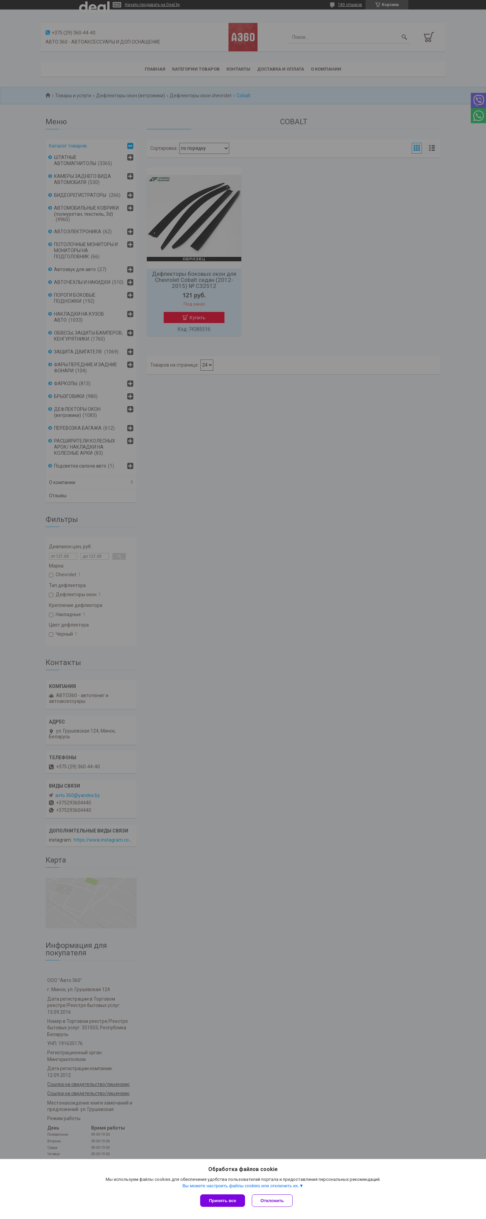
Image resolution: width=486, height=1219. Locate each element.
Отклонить (272, 1200)
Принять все (222, 1200)
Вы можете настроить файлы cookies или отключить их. (240, 1185)
